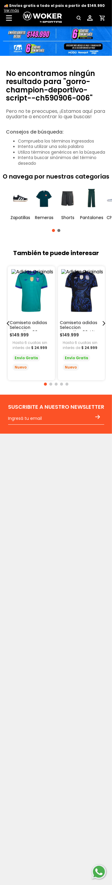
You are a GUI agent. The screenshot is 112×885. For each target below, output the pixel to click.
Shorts (67, 218)
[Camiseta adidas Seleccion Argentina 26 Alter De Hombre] (82, 323)
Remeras (44, 218)
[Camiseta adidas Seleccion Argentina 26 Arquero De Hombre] (31, 323)
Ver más (11, 10)
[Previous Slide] (8, 323)
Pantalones (91, 218)
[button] (78, 18)
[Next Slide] (104, 323)
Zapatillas (20, 218)
